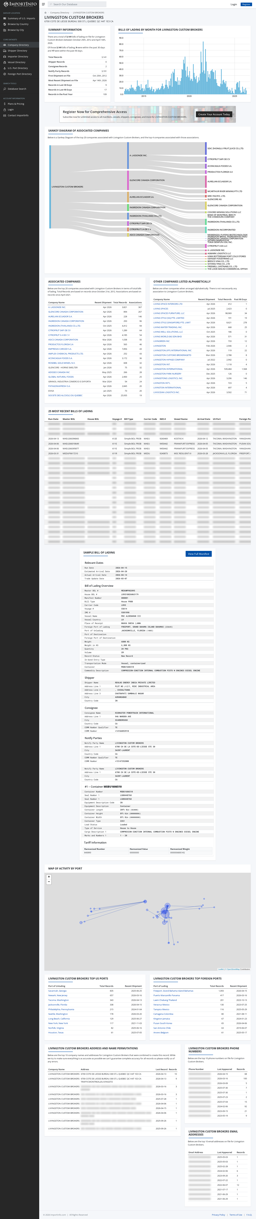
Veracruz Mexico (161, 1004)
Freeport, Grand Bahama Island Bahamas (173, 990)
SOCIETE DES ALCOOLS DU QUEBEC (65, 395)
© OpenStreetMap (232, 969)
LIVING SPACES (160, 308)
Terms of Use (236, 1214)
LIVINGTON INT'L (161, 382)
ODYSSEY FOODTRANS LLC (220, 258)
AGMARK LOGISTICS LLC (219, 253)
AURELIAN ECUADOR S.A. (220, 181)
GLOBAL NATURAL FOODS (61, 376)
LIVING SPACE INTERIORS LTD (167, 303)
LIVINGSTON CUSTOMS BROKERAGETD (172, 355)
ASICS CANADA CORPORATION (144, 234)
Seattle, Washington (58, 1013)
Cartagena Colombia (163, 1013)
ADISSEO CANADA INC (59, 372)
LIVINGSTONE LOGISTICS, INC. (168, 378)
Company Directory (59, 12)
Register (246, 4)
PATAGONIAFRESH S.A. (59, 386)
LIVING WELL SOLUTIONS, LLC (168, 331)
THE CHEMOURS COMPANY (221, 216)
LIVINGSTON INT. (161, 364)
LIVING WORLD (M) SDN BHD (167, 336)
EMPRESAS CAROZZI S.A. (60, 348)
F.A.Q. (249, 1214)
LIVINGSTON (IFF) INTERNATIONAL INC (172, 350)
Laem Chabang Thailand (165, 1000)
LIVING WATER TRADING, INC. (167, 327)
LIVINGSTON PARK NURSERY (167, 373)
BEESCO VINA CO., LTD (218, 261)
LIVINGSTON (159, 345)
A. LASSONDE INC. (138, 155)
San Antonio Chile (162, 1027)
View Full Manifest (198, 553)
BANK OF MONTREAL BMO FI (222, 214)
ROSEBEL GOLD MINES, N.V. (61, 362)
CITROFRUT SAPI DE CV (219, 159)
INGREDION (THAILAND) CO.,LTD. (224, 221)
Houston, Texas (56, 1032)
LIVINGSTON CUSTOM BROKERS (67, 186)
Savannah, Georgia (57, 990)
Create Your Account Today (214, 114)
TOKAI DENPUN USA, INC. (220, 242)
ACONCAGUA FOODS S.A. (220, 166)
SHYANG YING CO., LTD (219, 263)
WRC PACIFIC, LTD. (216, 195)
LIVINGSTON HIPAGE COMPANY (169, 359)
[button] (48, 877)
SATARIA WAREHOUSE (218, 240)
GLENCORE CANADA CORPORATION (147, 180)
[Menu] (43, 4)
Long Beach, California (59, 1018)
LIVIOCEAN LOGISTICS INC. (166, 392)
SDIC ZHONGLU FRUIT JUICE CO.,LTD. (226, 148)
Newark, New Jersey (57, 995)
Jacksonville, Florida (57, 1004)
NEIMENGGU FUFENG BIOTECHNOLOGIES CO (230, 234)
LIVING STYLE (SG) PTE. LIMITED (168, 317)
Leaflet (221, 969)
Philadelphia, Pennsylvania (61, 1009)
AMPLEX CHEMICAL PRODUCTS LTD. (65, 353)
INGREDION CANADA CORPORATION (147, 207)
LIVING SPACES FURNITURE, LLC (168, 313)
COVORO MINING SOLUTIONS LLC (224, 212)
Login (234, 4)
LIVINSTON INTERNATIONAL (167, 387)
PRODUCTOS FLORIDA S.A (220, 171)
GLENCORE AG (215, 199)
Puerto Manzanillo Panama (166, 995)
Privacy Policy (218, 1214)
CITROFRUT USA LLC (217, 245)
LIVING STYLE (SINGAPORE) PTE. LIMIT (172, 322)
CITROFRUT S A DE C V (140, 229)
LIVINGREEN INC (161, 341)
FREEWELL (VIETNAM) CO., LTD (222, 266)
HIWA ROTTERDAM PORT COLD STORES (227, 256)
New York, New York (58, 1023)
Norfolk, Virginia (56, 1027)
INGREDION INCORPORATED (221, 229)
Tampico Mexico (161, 1009)
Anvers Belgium (160, 1032)
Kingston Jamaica (161, 1018)
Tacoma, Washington (58, 1000)
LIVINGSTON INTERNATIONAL (168, 368)
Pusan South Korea (162, 1023)
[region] (19, 613)
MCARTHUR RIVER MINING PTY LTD (225, 191)
